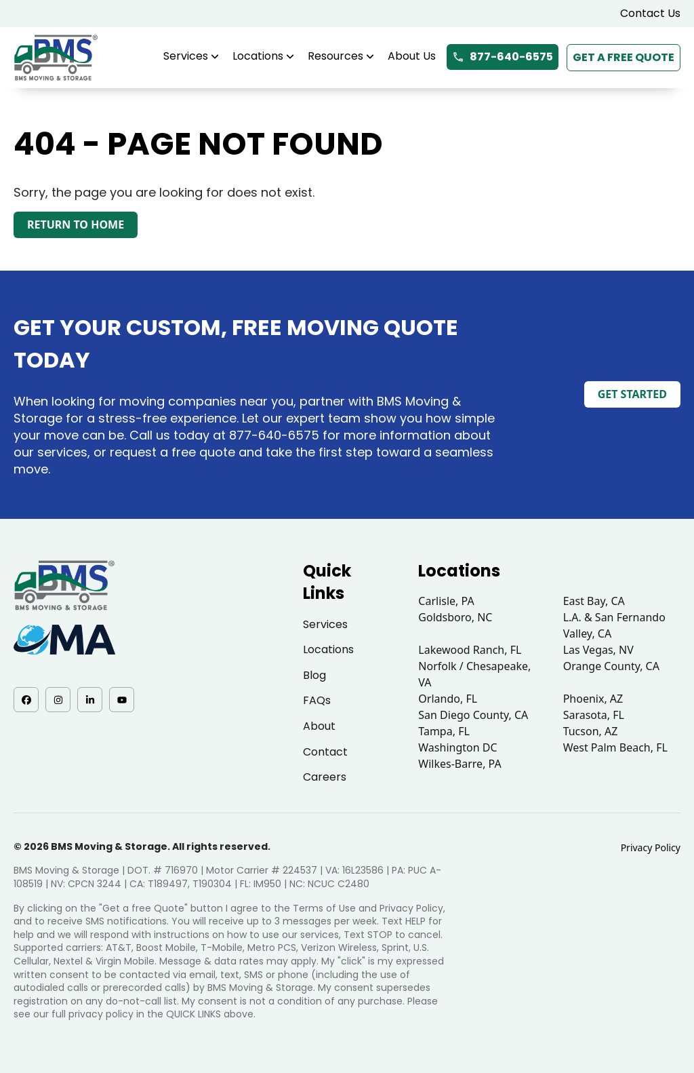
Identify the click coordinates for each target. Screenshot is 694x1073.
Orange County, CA (611, 666)
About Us (412, 56)
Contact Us (650, 13)
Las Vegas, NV (598, 649)
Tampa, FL (444, 731)
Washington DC (457, 747)
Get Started (632, 394)
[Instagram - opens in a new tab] (58, 699)
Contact (325, 752)
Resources (341, 56)
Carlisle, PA (446, 600)
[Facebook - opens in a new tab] (26, 699)
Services (191, 56)
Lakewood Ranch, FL (469, 649)
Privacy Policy (650, 847)
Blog (314, 675)
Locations (263, 56)
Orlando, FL (447, 698)
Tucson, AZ (590, 731)
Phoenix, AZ (593, 698)
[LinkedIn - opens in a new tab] (90, 699)
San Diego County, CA (473, 714)
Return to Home (75, 224)
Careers (324, 777)
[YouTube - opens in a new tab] (122, 699)
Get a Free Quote (623, 57)
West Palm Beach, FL (615, 747)
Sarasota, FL (593, 714)
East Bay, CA (594, 600)
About (319, 726)
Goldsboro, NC (455, 617)
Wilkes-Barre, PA (459, 763)
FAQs (317, 700)
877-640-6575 (502, 56)
